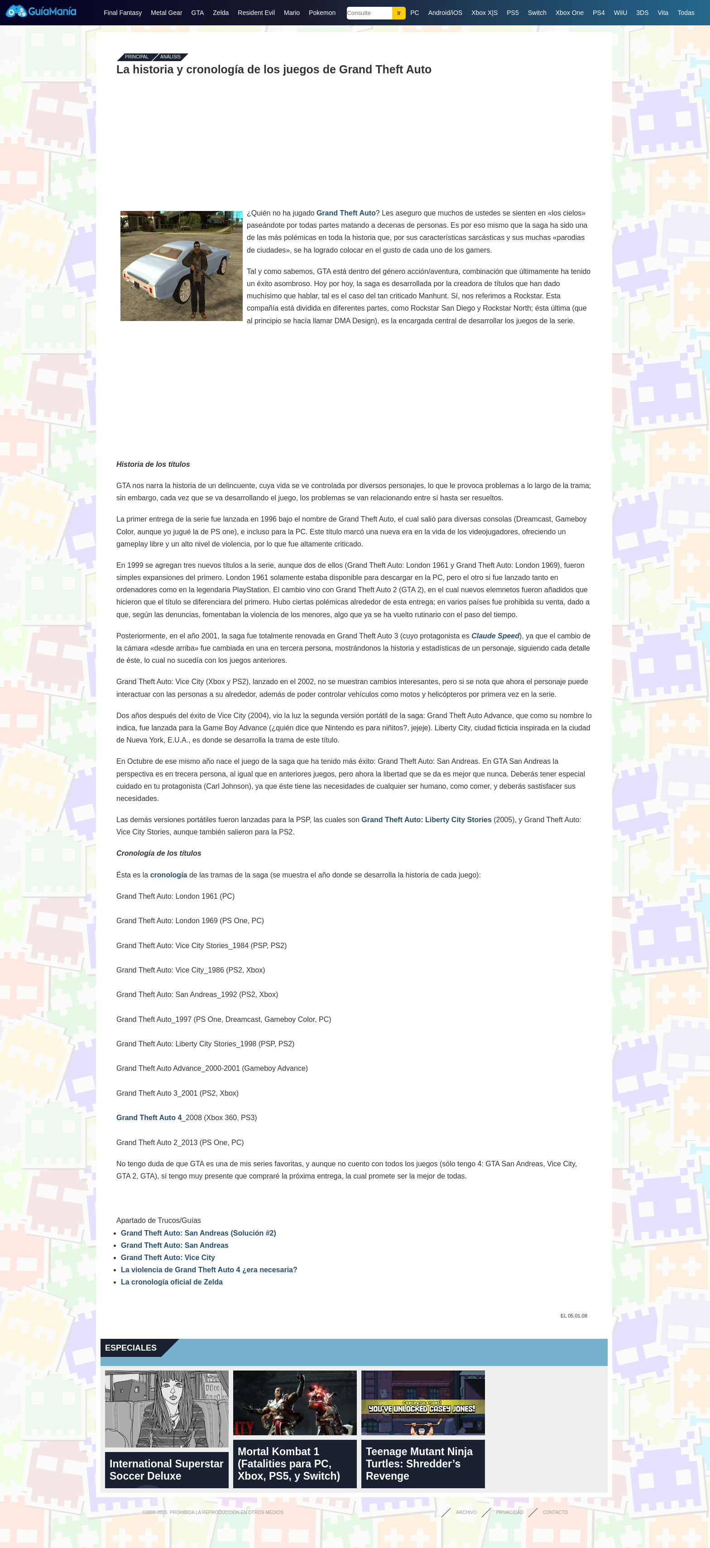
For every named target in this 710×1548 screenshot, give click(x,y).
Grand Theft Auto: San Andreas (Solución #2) (198, 1233)
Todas (685, 12)
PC (414, 12)
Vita (663, 12)
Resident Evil (256, 12)
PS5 (512, 12)
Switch (537, 12)
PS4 (598, 12)
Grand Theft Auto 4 (149, 1117)
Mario (292, 12)
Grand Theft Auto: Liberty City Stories (426, 820)
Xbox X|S (484, 12)
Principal (137, 57)
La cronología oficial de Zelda (172, 1282)
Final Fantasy (123, 12)
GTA (198, 12)
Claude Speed (495, 636)
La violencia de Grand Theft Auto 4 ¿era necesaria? (209, 1270)
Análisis (170, 57)
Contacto (555, 1512)
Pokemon (322, 12)
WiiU (621, 12)
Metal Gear (166, 12)
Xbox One (570, 12)
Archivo (466, 1512)
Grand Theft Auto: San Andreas (175, 1245)
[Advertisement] (354, 141)
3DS (642, 12)
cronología (168, 875)
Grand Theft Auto (346, 213)
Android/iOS (445, 12)
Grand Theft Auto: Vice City (168, 1257)
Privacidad (509, 1512)
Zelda (221, 12)
